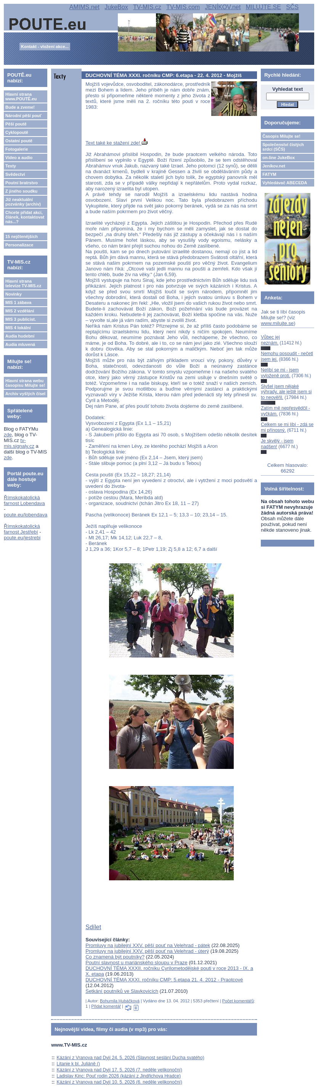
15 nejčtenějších (21, 236)
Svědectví (15, 174)
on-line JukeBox (278, 157)
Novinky (13, 294)
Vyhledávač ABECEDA (284, 182)
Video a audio (18, 157)
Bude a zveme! (20, 107)
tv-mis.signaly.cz (19, 443)
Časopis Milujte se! (281, 136)
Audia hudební (19, 336)
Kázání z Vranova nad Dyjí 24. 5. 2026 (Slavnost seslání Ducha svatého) (130, 1057)
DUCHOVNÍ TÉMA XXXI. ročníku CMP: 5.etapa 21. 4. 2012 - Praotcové (164, 980)
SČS (292, 7)
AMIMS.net (84, 7)
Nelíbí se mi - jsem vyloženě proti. (280, 372)
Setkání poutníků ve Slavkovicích (121, 991)
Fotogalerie (16, 149)
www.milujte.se (277, 323)
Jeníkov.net (273, 166)
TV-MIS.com (183, 7)
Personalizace (19, 245)
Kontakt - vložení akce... (45, 46)
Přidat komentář (106, 1006)
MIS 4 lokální (18, 327)
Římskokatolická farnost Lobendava (24, 500)
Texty (10, 166)
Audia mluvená (20, 344)
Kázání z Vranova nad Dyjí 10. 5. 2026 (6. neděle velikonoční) (119, 1082)
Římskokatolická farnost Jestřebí (22, 529)
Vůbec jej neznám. (270, 340)
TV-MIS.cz (147, 7)
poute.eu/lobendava (25, 515)
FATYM (269, 174)
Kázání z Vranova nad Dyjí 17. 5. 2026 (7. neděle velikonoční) (119, 1070)
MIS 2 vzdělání (19, 311)
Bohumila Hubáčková (120, 1001)
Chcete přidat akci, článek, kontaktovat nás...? (24, 217)
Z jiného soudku (21, 191)
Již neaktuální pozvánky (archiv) (23, 201)
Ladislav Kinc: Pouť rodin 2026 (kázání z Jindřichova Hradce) (119, 1076)
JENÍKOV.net (223, 7)
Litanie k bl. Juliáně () (78, 1063)
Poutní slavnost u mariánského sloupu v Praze (136, 962)
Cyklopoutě (16, 132)
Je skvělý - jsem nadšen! (277, 443)
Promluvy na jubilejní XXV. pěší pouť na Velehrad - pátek (147, 945)
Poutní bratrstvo (21, 182)
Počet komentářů (238, 1001)
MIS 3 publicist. (20, 319)
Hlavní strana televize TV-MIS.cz (23, 283)
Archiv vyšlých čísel (25, 393)
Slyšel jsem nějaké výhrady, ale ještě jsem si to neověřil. (286, 392)
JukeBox (116, 7)
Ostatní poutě (18, 140)
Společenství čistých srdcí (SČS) (283, 146)
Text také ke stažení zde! (116, 143)
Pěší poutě (16, 124)
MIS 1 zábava (18, 302)
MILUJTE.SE (263, 7)
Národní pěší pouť (23, 115)
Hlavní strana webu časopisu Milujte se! (25, 383)
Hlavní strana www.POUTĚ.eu (21, 96)
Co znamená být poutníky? (115, 957)
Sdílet (93, 927)
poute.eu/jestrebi (22, 537)
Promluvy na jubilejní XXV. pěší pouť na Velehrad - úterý (147, 951)
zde (8, 434)
